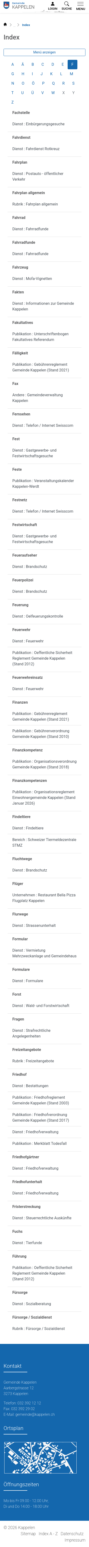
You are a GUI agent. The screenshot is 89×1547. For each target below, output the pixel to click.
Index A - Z (48, 1533)
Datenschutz (72, 1533)
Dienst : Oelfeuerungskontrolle (37, 616)
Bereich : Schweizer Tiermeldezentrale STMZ (44, 842)
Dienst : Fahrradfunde (30, 229)
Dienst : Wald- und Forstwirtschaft (40, 1005)
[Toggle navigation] (79, 6)
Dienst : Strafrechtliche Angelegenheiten (31, 1033)
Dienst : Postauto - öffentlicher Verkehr (37, 176)
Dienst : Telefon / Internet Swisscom (42, 425)
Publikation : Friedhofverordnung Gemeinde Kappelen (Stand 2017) (40, 1117)
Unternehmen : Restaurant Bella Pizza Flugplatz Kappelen (43, 898)
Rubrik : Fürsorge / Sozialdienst (38, 1328)
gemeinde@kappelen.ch (35, 1414)
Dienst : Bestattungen (30, 1086)
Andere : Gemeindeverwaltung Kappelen (37, 398)
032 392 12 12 (29, 1403)
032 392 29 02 (23, 1409)
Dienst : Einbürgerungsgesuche (38, 124)
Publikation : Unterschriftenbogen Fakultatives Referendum (40, 337)
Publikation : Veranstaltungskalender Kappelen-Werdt (43, 484)
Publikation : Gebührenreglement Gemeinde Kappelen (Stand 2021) (40, 367)
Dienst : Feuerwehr (28, 641)
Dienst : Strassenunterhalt (34, 925)
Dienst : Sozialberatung (31, 1304)
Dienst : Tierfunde (27, 1243)
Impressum (75, 1540)
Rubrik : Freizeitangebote (33, 1061)
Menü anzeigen (44, 52)
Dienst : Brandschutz (29, 566)
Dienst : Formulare (27, 981)
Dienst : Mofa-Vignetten (32, 278)
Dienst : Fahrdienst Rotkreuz (36, 149)
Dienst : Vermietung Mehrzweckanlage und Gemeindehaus (44, 953)
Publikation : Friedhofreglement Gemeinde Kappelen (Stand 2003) (40, 1100)
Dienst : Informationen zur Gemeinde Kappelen (43, 306)
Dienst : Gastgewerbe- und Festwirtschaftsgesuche (34, 453)
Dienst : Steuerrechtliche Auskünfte (41, 1218)
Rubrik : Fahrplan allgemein (35, 204)
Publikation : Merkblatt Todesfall (39, 1143)
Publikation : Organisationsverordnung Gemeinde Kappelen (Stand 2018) (44, 764)
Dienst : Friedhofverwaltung (35, 1132)
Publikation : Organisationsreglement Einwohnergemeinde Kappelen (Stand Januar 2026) (43, 798)
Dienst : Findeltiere (27, 828)
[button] (67, 6)
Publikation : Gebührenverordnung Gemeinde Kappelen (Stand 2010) (40, 734)
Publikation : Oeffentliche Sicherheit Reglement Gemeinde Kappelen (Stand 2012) (42, 658)
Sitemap (28, 1533)
